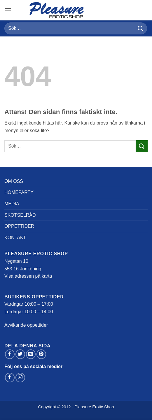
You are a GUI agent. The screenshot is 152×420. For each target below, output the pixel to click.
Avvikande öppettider (26, 325)
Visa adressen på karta (28, 276)
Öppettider (19, 226)
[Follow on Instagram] (20, 377)
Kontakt (15, 237)
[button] (7, 10)
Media (11, 203)
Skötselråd (20, 215)
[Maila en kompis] (31, 354)
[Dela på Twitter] (20, 354)
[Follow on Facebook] (10, 377)
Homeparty (19, 192)
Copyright (47, 407)
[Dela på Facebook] (10, 354)
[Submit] (140, 28)
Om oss (13, 181)
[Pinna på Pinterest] (41, 354)
